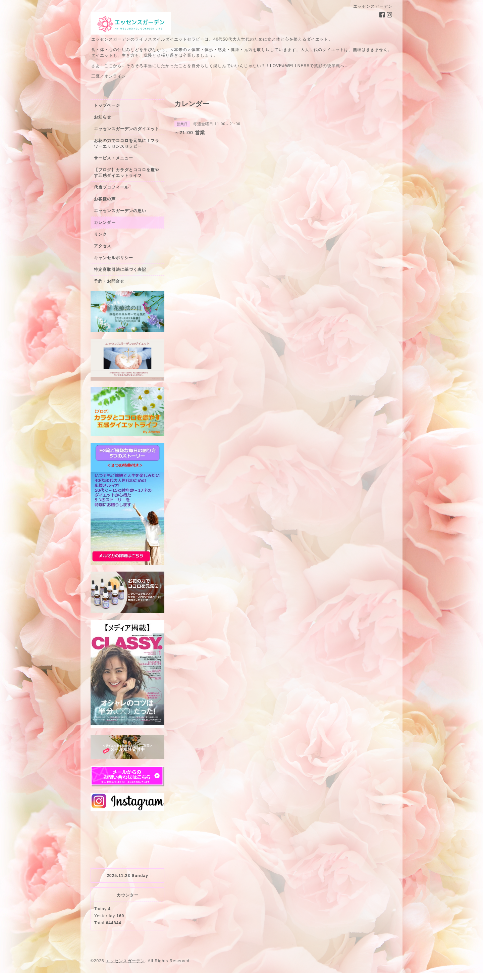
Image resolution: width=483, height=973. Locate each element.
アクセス (102, 246)
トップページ (107, 105)
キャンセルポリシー (113, 257)
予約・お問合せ (109, 281)
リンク (100, 234)
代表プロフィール (111, 187)
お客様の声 (105, 199)
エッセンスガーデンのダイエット (126, 129)
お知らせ (102, 117)
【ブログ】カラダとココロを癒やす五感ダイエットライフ (126, 172)
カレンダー (105, 222)
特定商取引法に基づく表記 (120, 269)
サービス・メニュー (113, 158)
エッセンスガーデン (125, 961)
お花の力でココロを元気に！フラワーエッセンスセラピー (126, 143)
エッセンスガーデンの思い (120, 210)
